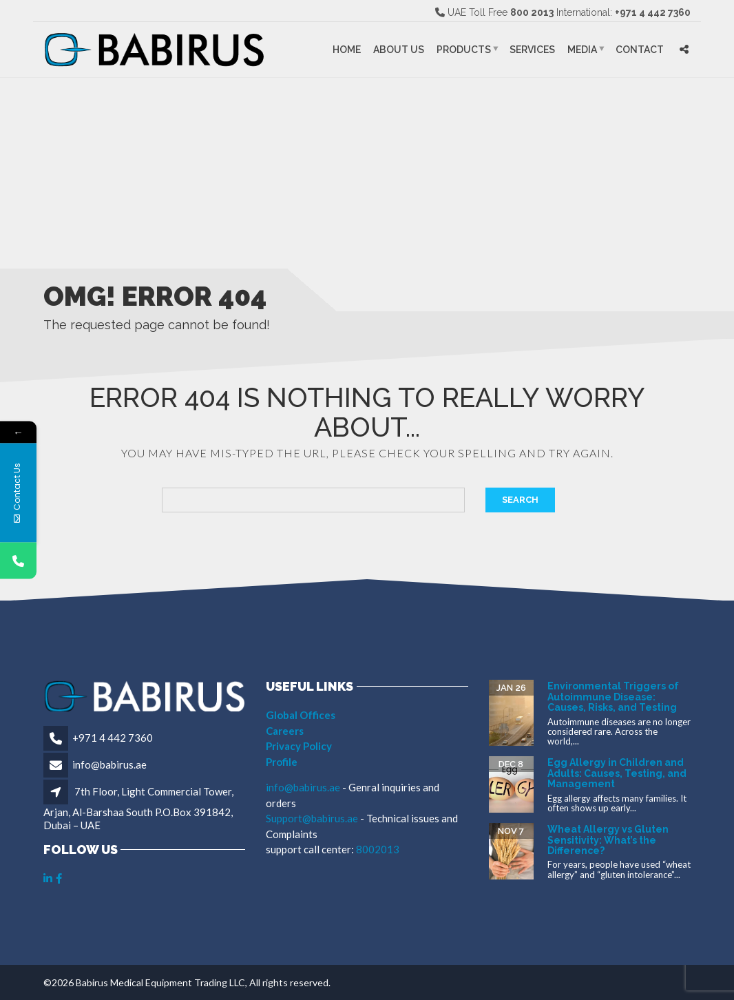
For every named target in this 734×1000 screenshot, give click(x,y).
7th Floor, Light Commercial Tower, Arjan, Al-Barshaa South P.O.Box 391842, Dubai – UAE (138, 808)
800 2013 (532, 12)
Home (347, 49)
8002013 (377, 849)
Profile (281, 762)
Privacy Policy (299, 746)
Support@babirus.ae (313, 818)
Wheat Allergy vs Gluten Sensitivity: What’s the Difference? (608, 840)
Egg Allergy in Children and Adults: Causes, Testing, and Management (616, 773)
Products (464, 49)
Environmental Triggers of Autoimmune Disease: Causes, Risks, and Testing (613, 696)
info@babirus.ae (109, 764)
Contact (640, 49)
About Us (398, 49)
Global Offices (300, 715)
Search (520, 499)
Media (582, 49)
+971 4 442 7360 (653, 12)
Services (532, 49)
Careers (285, 731)
